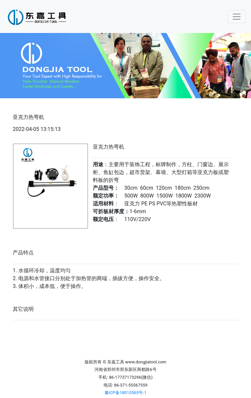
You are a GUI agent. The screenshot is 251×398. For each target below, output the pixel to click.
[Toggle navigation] (236, 16)
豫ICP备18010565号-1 (126, 392)
